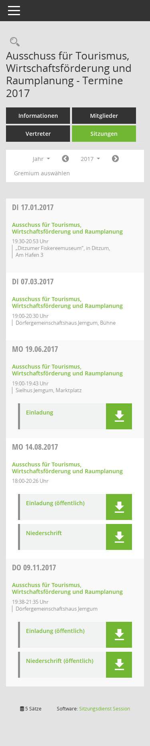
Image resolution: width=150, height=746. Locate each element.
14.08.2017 (35, 446)
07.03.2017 (33, 281)
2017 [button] (90, 159)
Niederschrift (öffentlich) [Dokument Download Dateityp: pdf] (59, 661)
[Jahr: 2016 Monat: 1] (65, 159)
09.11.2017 (34, 567)
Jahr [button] (41, 159)
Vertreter (38, 133)
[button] (119, 416)
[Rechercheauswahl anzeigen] (13, 42)
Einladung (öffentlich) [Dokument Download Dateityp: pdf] (55, 503)
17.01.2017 (33, 207)
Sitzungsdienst (104, 708)
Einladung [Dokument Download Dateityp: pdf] (39, 412)
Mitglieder (104, 115)
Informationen (38, 115)
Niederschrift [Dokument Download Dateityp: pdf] (44, 533)
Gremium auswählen (42, 173)
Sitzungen (104, 133)
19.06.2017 (35, 348)
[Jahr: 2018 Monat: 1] (115, 159)
